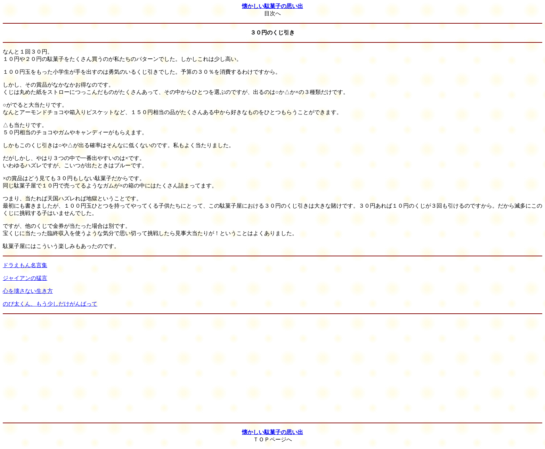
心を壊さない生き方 (28, 291)
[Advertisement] (272, 368)
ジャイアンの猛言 (25, 278)
